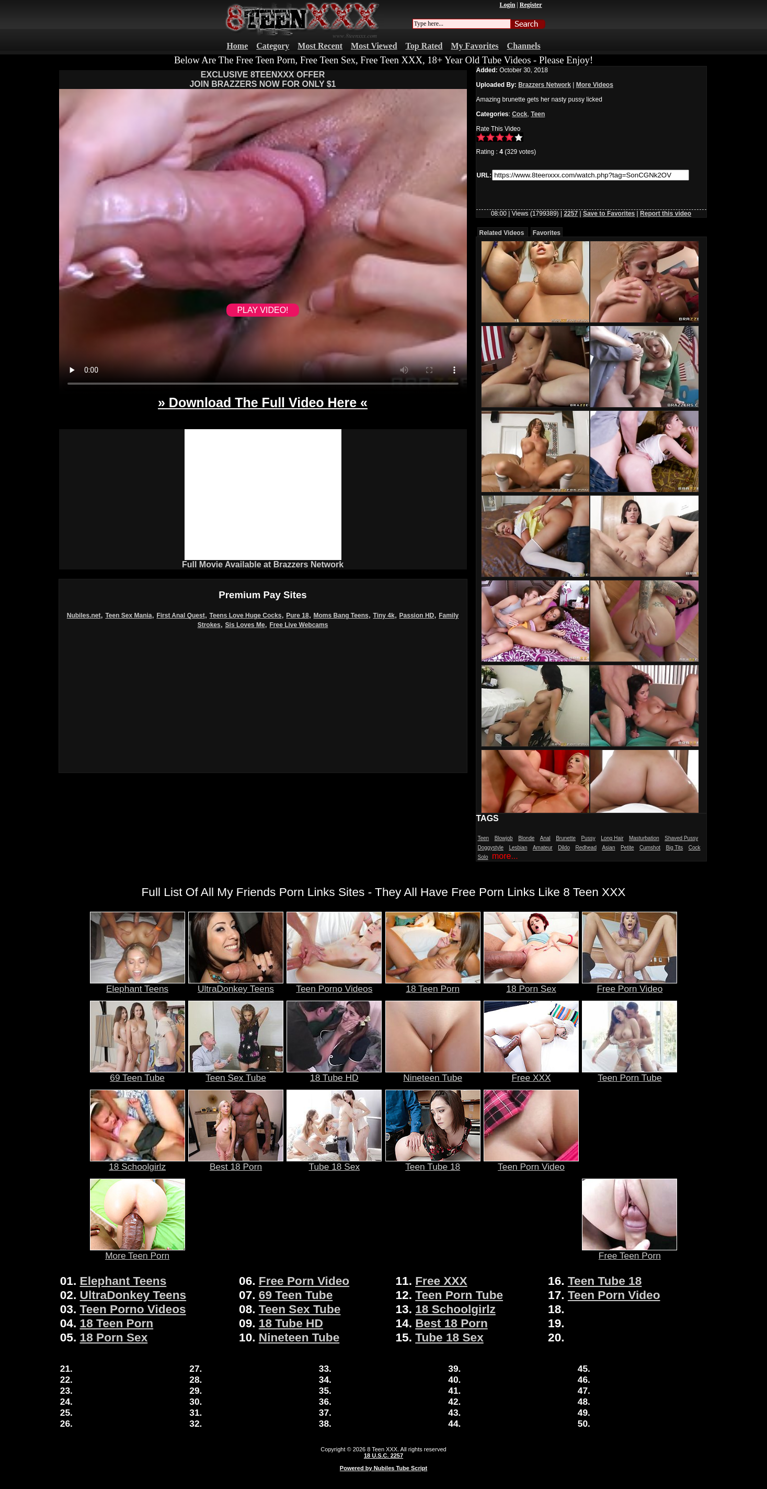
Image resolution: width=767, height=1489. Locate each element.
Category (272, 45)
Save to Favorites (609, 213)
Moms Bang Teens (341, 615)
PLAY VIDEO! (262, 310)
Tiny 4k (384, 615)
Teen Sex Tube (235, 1073)
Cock (519, 114)
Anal (545, 838)
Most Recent (319, 45)
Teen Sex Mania (128, 615)
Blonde (526, 838)
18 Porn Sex (531, 984)
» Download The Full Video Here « (263, 402)
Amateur (543, 847)
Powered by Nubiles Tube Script (383, 1468)
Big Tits (674, 847)
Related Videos (501, 233)
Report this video (665, 213)
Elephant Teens (137, 984)
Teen (538, 114)
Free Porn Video (629, 984)
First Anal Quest (180, 615)
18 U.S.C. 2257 (383, 1455)
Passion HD (416, 615)
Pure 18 (297, 615)
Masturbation (644, 838)
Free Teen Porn (629, 1251)
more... (505, 856)
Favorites (546, 233)
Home (237, 45)
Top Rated (424, 45)
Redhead (586, 847)
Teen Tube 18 (432, 1162)
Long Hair (612, 838)
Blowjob (504, 838)
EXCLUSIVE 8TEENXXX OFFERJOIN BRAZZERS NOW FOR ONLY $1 (262, 79)
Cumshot (649, 847)
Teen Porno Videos (334, 984)
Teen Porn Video (531, 1162)
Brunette (566, 838)
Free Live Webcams (299, 625)
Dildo (564, 847)
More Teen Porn (137, 1251)
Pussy (588, 838)
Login (507, 4)
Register (531, 4)
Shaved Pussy (681, 838)
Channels (524, 45)
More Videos (594, 84)
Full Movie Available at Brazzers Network (263, 564)
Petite (627, 847)
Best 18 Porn (235, 1162)
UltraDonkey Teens (235, 984)
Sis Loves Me (245, 625)
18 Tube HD (334, 1073)
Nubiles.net (84, 615)
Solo (483, 857)
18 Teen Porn (432, 984)
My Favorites (475, 45)
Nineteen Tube (432, 1073)
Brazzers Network (544, 84)
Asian (608, 847)
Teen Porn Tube (629, 1073)
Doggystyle (490, 847)
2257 (571, 213)
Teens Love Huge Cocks (246, 615)
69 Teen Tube (137, 1073)
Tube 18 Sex (334, 1162)
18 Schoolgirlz (137, 1162)
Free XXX (531, 1073)
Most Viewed (374, 45)
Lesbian (518, 847)
